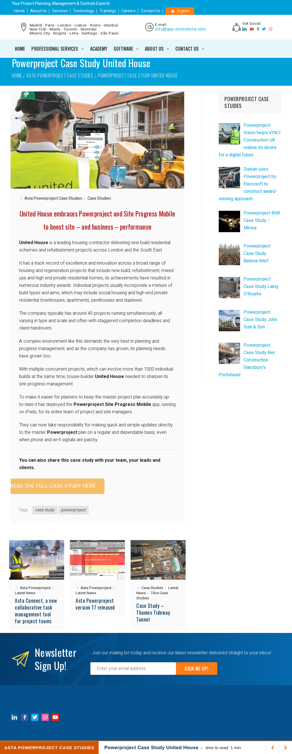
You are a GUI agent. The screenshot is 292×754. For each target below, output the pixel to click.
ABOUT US (154, 48)
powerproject (73, 510)
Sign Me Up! (196, 668)
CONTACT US (187, 48)
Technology (83, 11)
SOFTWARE (123, 48)
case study (44, 510)
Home (19, 11)
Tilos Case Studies (152, 595)
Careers (128, 11)
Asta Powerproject (35, 587)
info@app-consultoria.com (180, 29)
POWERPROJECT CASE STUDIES (246, 102)
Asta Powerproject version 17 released (95, 604)
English (180, 11)
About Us (38, 11)
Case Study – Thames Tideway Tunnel (153, 612)
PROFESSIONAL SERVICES (54, 48)
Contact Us (150, 11)
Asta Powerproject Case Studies (60, 75)
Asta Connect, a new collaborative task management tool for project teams (36, 611)
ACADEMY (99, 48)
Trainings (108, 11)
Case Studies (99, 198)
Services (60, 11)
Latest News (25, 593)
